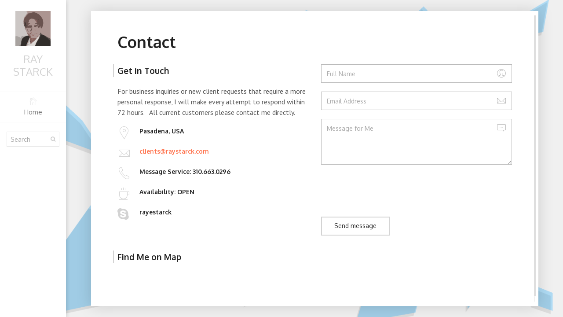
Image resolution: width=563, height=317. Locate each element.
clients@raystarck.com (174, 151)
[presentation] (388, 190)
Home (33, 106)
